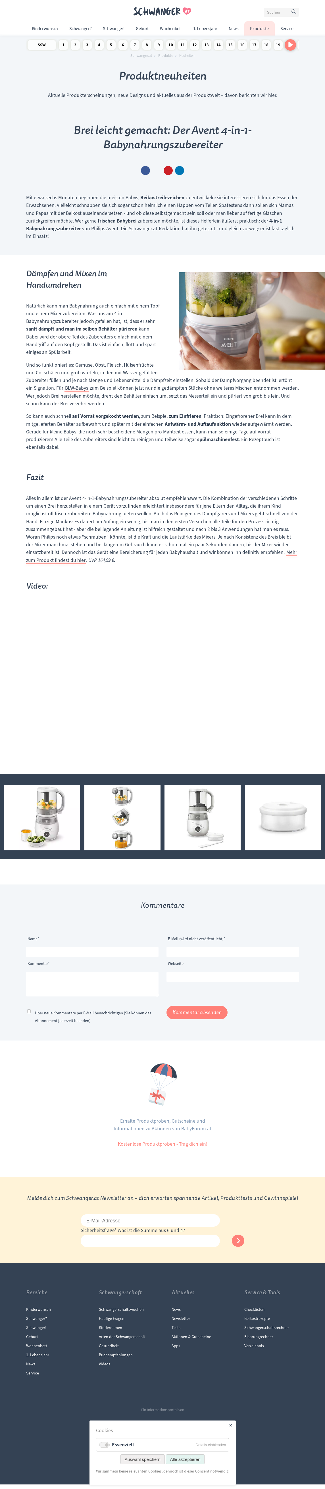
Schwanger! (113, 29)
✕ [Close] (230, 1425)
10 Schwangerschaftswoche (170, 46)
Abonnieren (238, 1245)
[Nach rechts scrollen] (290, 45)
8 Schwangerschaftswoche (146, 46)
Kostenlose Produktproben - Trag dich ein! (162, 1148)
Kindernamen (110, 1332)
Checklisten (254, 1313)
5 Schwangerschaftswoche (111, 46)
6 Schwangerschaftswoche (123, 46)
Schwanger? (80, 29)
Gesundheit (109, 1350)
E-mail (156, 170)
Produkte (259, 29)
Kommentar (39, 963)
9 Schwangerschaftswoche (158, 46)
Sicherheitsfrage (99, 1235)
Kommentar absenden (197, 1017)
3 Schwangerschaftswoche (87, 46)
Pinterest (168, 170)
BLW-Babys (76, 388)
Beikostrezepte (257, 1323)
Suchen (294, 13)
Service (286, 29)
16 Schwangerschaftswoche (242, 46)
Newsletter (181, 1323)
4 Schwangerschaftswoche (99, 46)
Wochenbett (171, 29)
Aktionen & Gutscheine (191, 1341)
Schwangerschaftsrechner (266, 1332)
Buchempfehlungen (116, 1359)
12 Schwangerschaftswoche (194, 46)
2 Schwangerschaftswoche (75, 46)
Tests (176, 1332)
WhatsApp (179, 170)
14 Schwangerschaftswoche (218, 46)
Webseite (176, 963)
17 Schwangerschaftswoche (254, 46)
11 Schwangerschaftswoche (182, 46)
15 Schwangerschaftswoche (230, 46)
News (234, 29)
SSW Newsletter (42, 46)
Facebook (145, 170)
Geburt (142, 29)
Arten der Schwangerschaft (122, 1341)
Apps (176, 1350)
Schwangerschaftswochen (121, 1313)
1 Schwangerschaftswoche (63, 46)
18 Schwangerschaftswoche (266, 46)
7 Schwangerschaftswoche (134, 46)
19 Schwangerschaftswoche (278, 46)
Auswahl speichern (143, 1459)
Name (36, 938)
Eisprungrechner (258, 1341)
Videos (104, 1368)
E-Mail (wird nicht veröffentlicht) (196, 938)
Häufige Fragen (111, 1323)
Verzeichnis (254, 1350)
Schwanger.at (141, 55)
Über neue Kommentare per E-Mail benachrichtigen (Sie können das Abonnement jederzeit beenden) (93, 1021)
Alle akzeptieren (185, 1459)
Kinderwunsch (45, 29)
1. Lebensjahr (205, 29)
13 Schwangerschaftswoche (206, 46)
